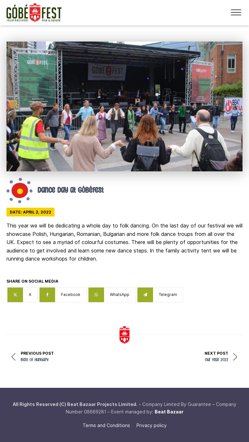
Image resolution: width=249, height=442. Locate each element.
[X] (22, 295)
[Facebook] (63, 295)
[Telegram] (160, 295)
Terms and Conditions (106, 425)
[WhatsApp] (112, 295)
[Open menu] (236, 13)
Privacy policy (151, 425)
